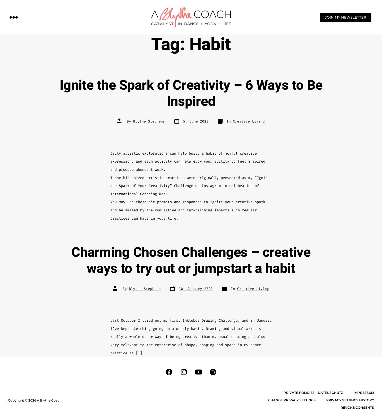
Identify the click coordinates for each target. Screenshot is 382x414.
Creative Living (249, 121)
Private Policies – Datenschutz (313, 393)
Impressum (364, 393)
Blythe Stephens (149, 121)
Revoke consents (357, 407)
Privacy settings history (350, 400)
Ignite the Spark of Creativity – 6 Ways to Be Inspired (191, 93)
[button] (14, 17)
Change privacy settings (292, 400)
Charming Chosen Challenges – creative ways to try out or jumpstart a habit (190, 260)
